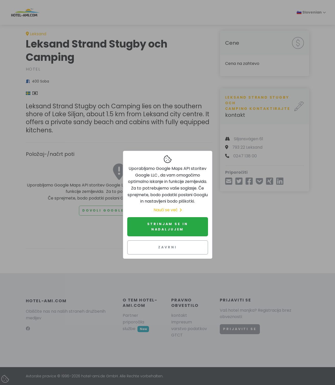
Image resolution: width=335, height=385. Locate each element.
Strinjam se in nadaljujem (167, 226)
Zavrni (167, 247)
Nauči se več (168, 210)
